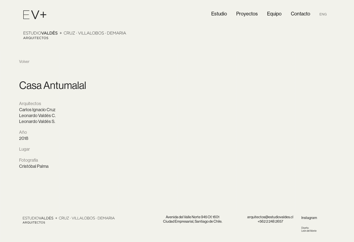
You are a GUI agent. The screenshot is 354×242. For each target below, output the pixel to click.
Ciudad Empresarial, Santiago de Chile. (192, 221)
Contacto (300, 14)
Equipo (274, 14)
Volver (24, 61)
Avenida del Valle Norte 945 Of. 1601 (192, 217)
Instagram (309, 217)
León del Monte (309, 229)
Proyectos (247, 14)
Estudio (219, 14)
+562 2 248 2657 (270, 221)
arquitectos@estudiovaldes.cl (270, 217)
